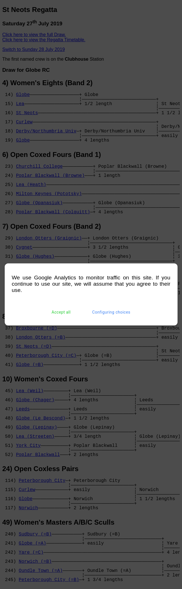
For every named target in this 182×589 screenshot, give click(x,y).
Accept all (61, 312)
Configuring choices (111, 312)
